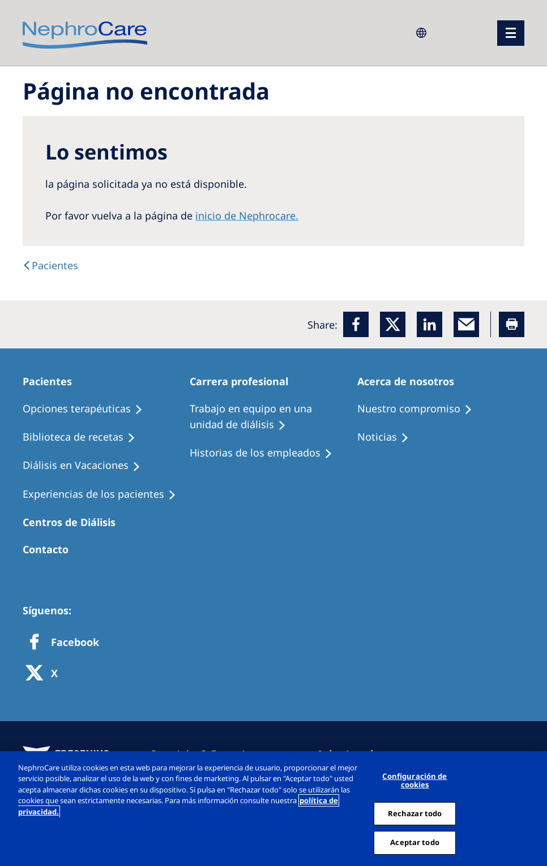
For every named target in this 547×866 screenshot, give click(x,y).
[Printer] (511, 324)
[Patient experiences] (104, 494)
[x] (392, 324)
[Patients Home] (52, 381)
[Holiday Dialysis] (87, 465)
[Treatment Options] (88, 408)
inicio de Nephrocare (245, 215)
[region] (273, 808)
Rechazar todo (415, 813)
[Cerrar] (534, 808)
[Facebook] (356, 324)
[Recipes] (84, 437)
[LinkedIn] (429, 324)
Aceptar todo (414, 842)
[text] (50, 265)
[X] (45, 674)
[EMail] (466, 324)
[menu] (510, 33)
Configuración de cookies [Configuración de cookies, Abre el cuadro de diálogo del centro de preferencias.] (414, 780)
